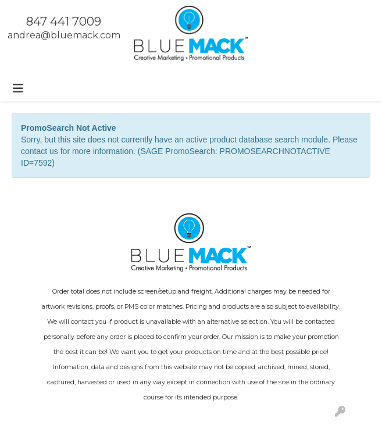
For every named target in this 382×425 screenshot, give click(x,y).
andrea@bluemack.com (64, 35)
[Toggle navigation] (18, 88)
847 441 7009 (63, 21)
